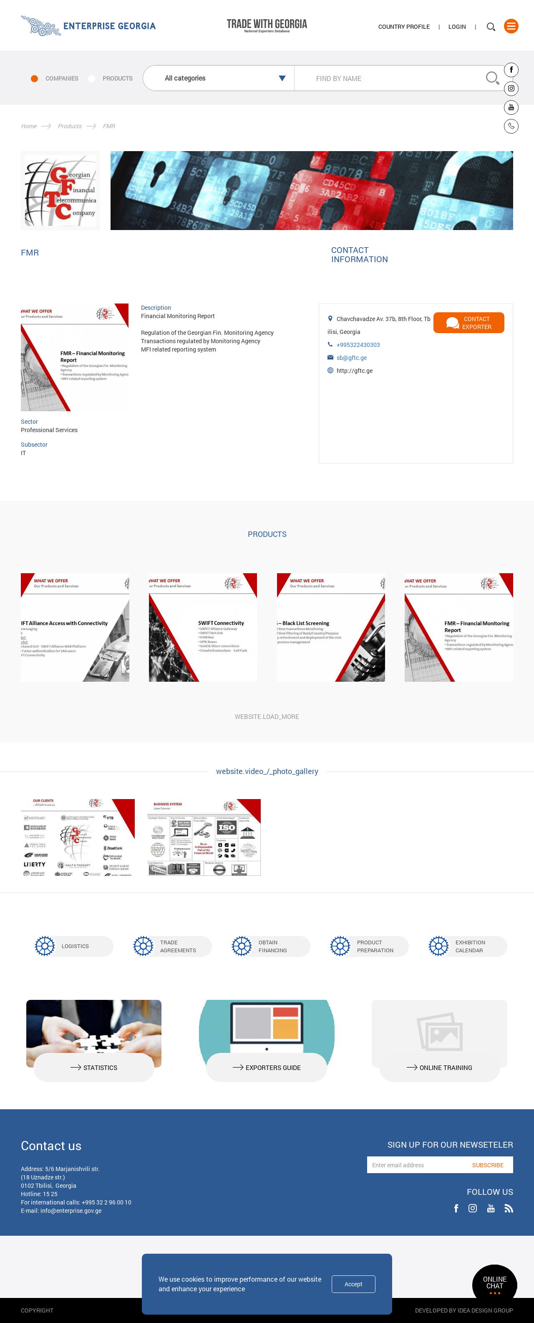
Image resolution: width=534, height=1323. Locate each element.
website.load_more (267, 716)
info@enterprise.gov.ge (70, 1210)
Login (457, 26)
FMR (109, 126)
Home (28, 126)
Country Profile (404, 26)
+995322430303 (358, 345)
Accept (354, 1284)
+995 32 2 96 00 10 (106, 1202)
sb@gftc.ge (352, 358)
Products (69, 126)
